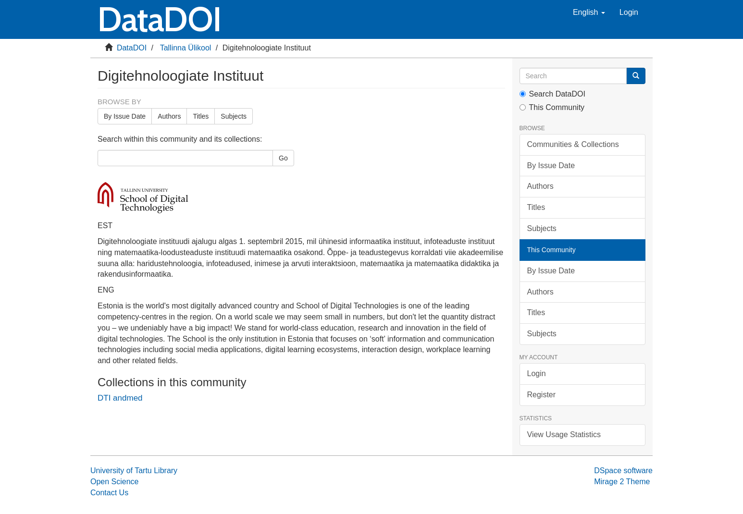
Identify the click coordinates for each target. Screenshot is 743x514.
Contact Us (109, 493)
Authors (169, 116)
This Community (552, 107)
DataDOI (132, 48)
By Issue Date (125, 116)
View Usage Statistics (564, 434)
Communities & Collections (573, 144)
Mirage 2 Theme (622, 481)
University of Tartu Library (133, 470)
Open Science (114, 481)
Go (283, 158)
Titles (201, 116)
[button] (589, 12)
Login (536, 373)
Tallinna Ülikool (185, 48)
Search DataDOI (552, 94)
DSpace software (623, 470)
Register (541, 395)
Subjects (234, 116)
